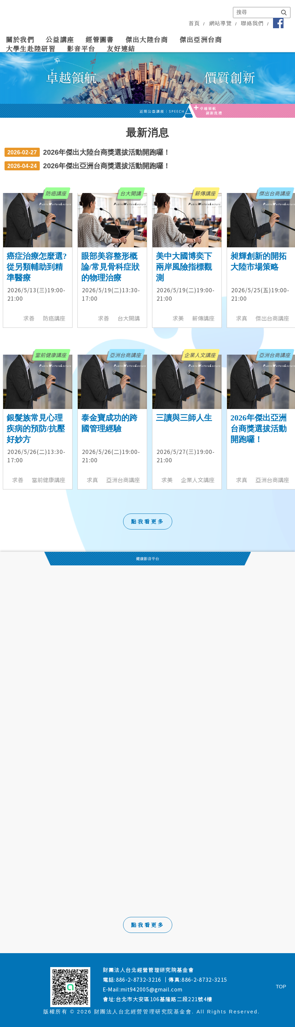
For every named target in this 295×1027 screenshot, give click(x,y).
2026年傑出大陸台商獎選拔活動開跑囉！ (107, 152)
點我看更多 (147, 924)
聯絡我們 (252, 23)
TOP (281, 986)
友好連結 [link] (121, 48)
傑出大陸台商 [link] (147, 39)
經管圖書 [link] (99, 39)
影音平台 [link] (81, 48)
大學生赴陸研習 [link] (30, 48)
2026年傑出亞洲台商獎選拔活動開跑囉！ (107, 166)
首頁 (194, 23)
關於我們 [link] (20, 39)
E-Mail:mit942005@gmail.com (143, 989)
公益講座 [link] (60, 39)
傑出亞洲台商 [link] (201, 39)
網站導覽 (220, 23)
